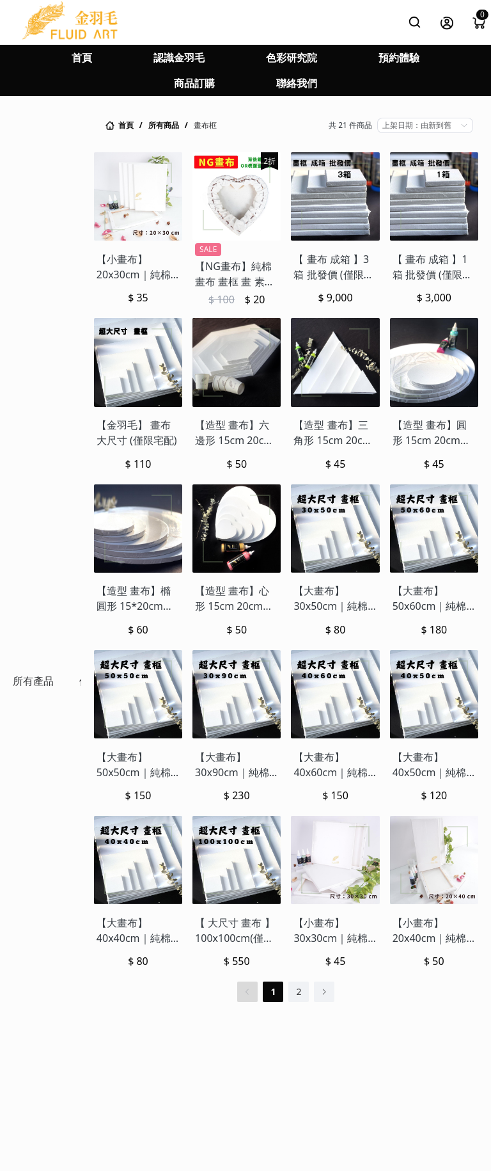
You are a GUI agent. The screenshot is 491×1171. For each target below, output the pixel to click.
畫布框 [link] (205, 125)
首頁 (82, 58)
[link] (119, 125)
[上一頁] (247, 992)
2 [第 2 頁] (298, 991)
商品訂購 (194, 83)
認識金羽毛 (179, 58)
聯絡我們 (296, 83)
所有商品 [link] (163, 125)
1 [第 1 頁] (273, 991)
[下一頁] (324, 992)
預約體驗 (398, 58)
